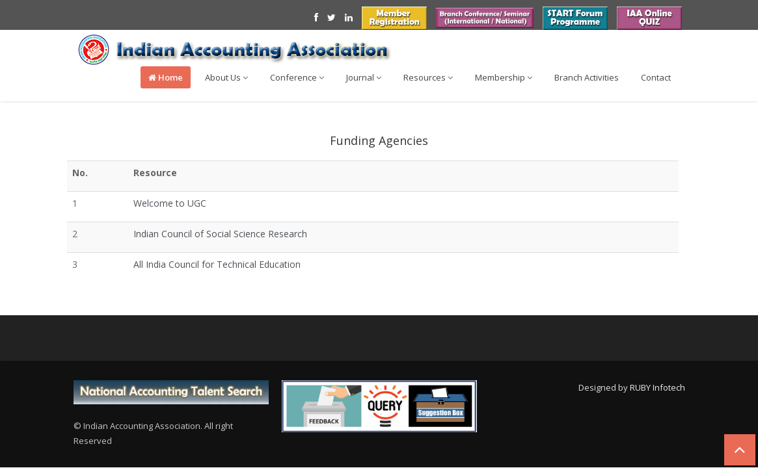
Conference (297, 77)
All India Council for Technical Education (217, 264)
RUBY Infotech (657, 387)
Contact (656, 77)
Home (165, 77)
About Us (226, 77)
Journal (363, 77)
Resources (428, 77)
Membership (503, 77)
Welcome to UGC (169, 203)
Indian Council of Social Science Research (220, 234)
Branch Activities (586, 77)
